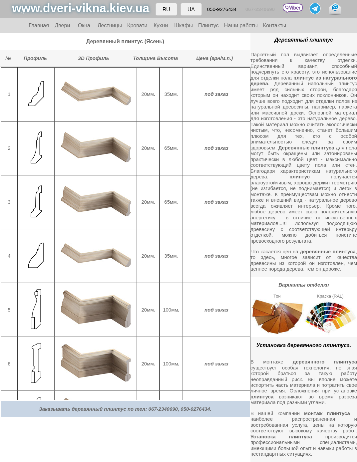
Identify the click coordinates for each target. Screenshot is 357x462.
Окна (84, 25)
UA (191, 9)
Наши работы (241, 25)
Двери (62, 25)
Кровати (137, 25)
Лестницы (110, 25)
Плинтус (208, 25)
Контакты (274, 25)
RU (166, 9)
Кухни (161, 25)
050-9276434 (221, 9)
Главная (39, 25)
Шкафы (183, 25)
